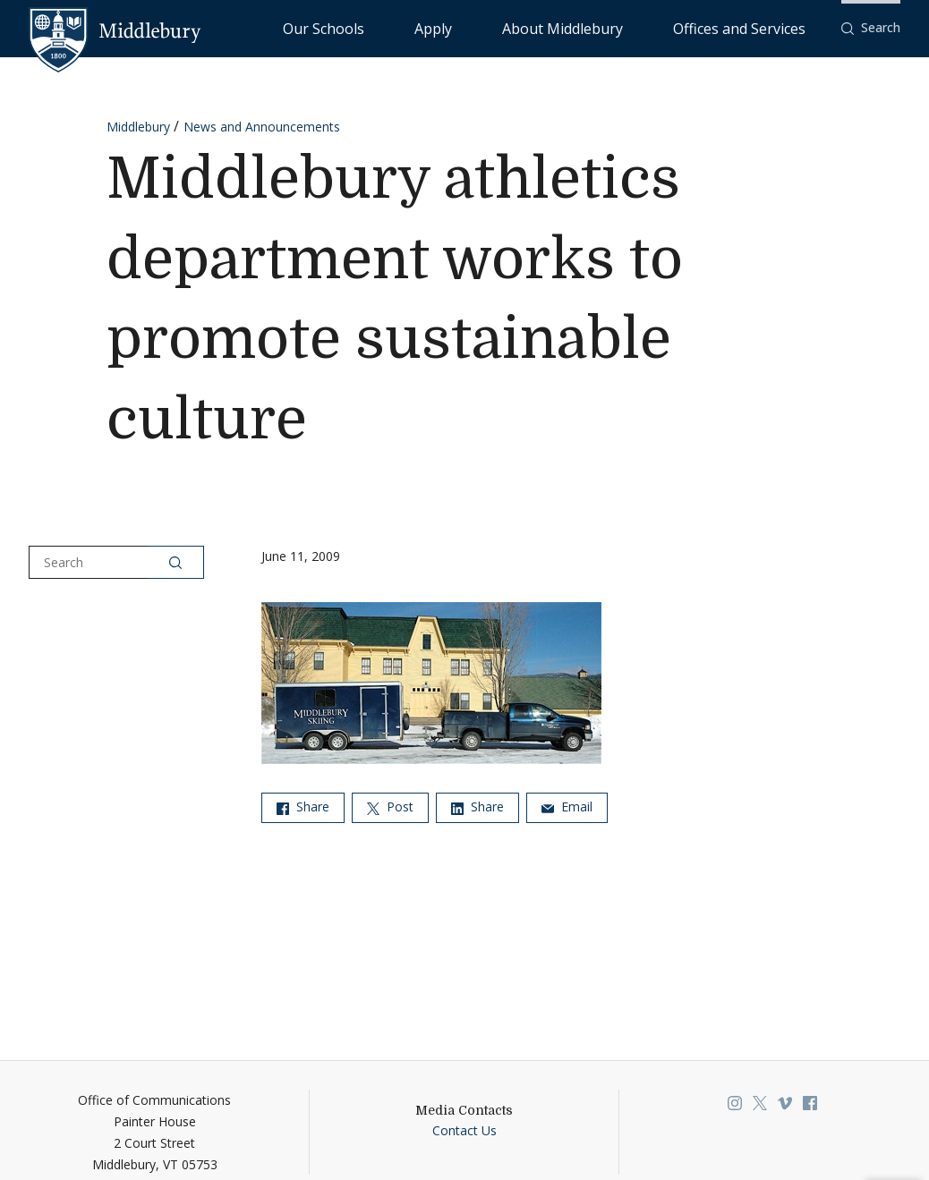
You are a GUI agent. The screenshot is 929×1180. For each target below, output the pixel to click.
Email (566, 806)
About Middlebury (629, 27)
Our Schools (468, 27)
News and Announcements (261, 126)
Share (303, 806)
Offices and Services (761, 27)
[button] (870, 28)
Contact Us (464, 1130)
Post (390, 806)
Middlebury (138, 126)
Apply (541, 27)
